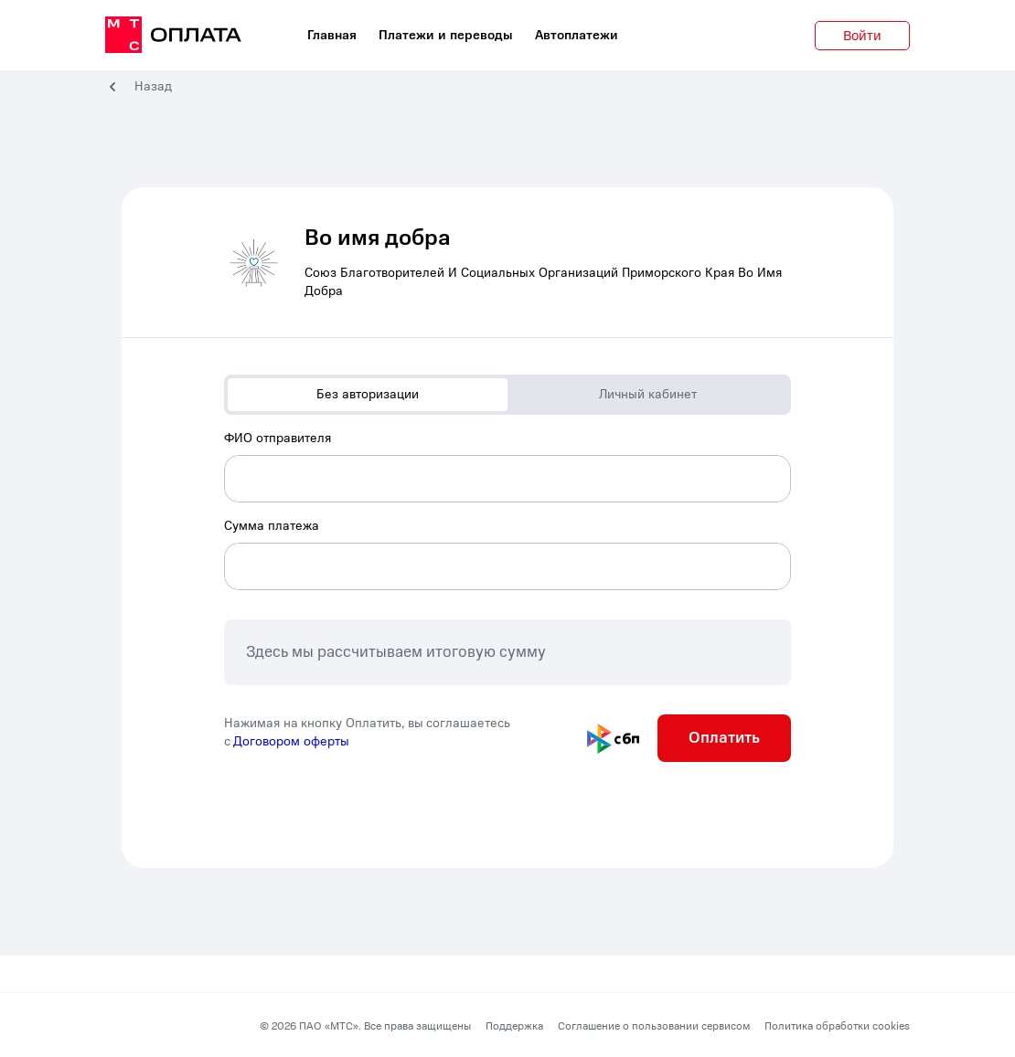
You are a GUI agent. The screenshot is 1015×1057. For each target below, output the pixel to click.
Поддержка (514, 1026)
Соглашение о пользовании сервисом (654, 1026)
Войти (862, 35)
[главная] (173, 35)
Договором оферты (291, 741)
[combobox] (507, 465)
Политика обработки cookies (837, 1026)
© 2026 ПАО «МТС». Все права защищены (365, 1026)
